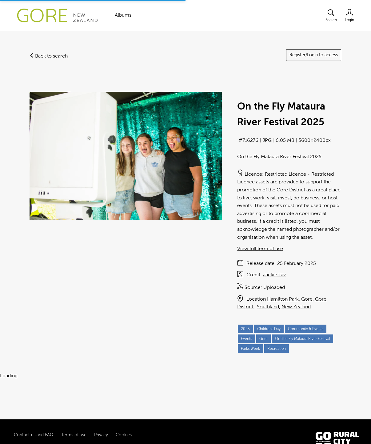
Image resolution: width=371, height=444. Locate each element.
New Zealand (296, 307)
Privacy (101, 418)
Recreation (276, 348)
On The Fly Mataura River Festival (302, 339)
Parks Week (250, 348)
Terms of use (73, 418)
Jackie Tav (274, 275)
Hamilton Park (283, 299)
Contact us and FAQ (34, 418)
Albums (123, 15)
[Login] (349, 15)
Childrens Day (269, 329)
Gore (307, 299)
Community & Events (305, 329)
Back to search (49, 56)
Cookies (124, 418)
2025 (245, 329)
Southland (268, 307)
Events (246, 339)
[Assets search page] (331, 15)
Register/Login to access (313, 55)
